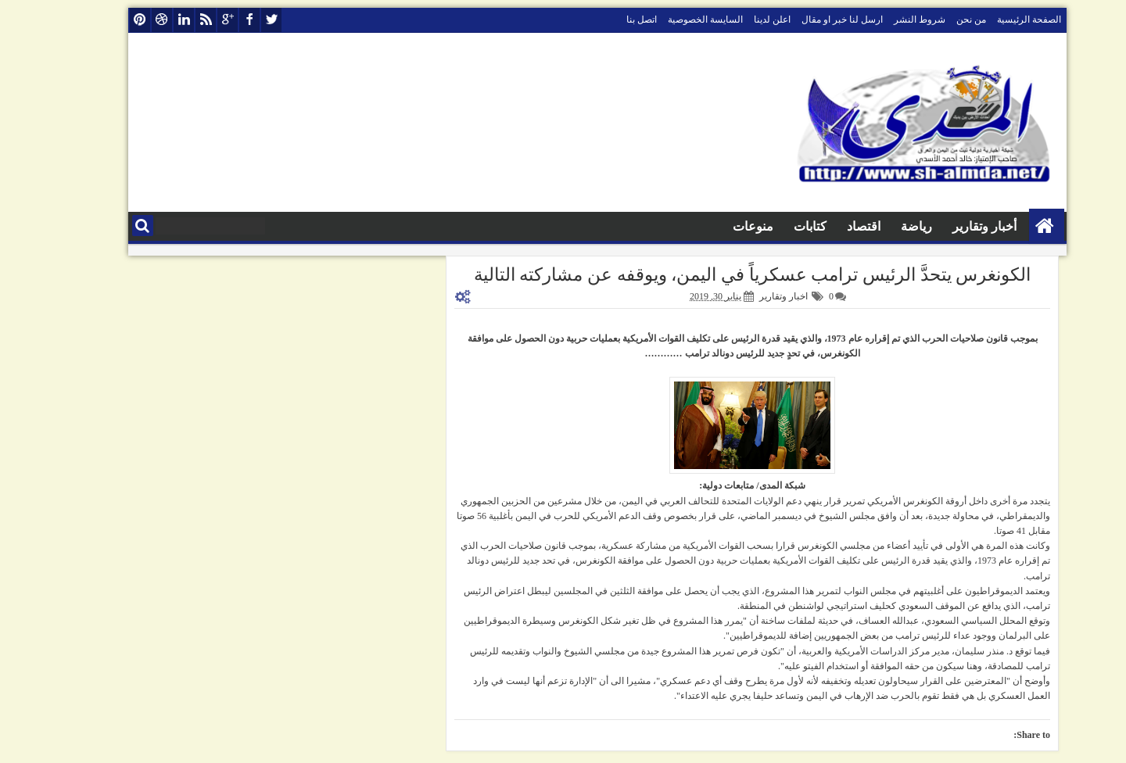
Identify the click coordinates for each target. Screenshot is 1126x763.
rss (171, 20)
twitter (237, 20)
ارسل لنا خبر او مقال (807, 19)
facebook (215, 20)
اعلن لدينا (737, 19)
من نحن (937, 19)
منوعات (718, 226)
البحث (108, 225)
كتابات (775, 226)
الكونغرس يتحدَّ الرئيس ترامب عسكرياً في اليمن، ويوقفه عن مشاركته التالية (718, 275)
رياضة (882, 226)
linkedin (149, 20)
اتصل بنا (607, 19)
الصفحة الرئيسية (995, 19)
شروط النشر (885, 19)
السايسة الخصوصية (670, 19)
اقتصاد (829, 226)
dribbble (127, 20)
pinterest (105, 20)
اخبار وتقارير (749, 296)
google (193, 20)
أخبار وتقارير (950, 226)
